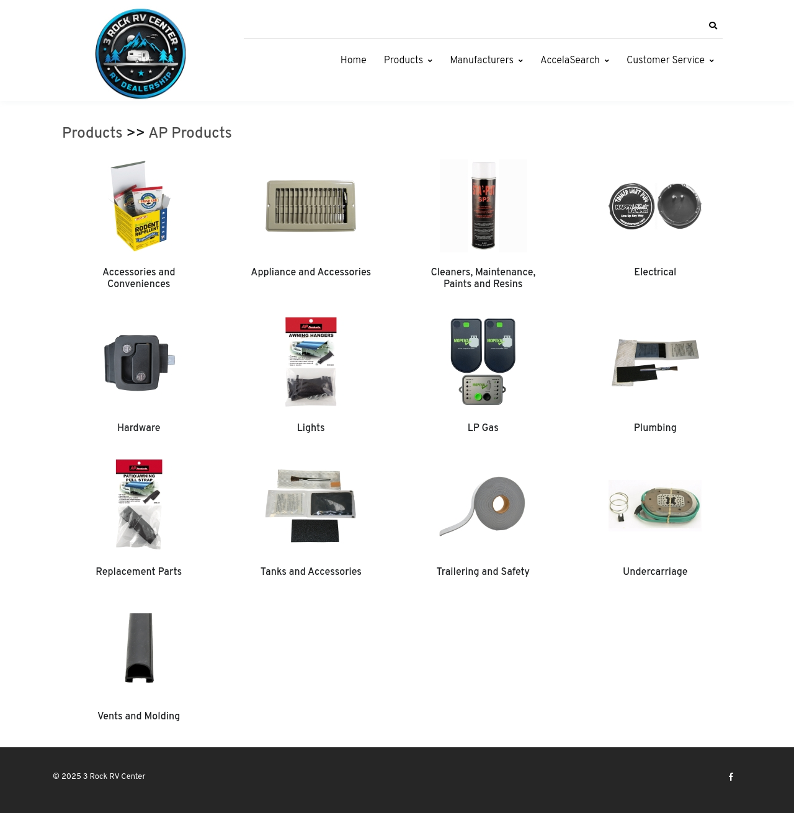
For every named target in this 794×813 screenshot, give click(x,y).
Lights (311, 428)
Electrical (655, 273)
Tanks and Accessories (311, 572)
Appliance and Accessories (311, 273)
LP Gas (483, 428)
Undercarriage (655, 572)
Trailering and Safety (483, 572)
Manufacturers (482, 61)
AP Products (190, 134)
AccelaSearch (570, 61)
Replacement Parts (139, 572)
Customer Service (666, 61)
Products (403, 61)
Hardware (139, 428)
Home (354, 61)
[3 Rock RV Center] (139, 53)
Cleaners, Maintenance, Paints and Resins (482, 278)
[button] (713, 26)
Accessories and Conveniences (139, 278)
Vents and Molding (138, 717)
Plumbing (655, 428)
